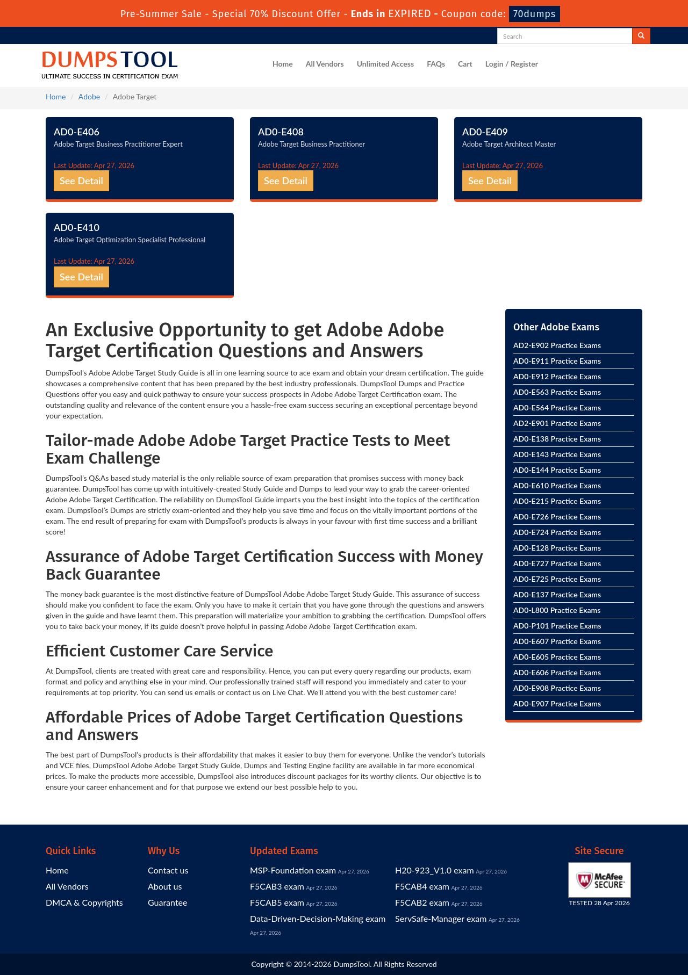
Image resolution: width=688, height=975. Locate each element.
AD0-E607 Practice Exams (557, 641)
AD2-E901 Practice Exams (557, 423)
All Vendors (325, 63)
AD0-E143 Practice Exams (557, 454)
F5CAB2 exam (422, 902)
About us (165, 886)
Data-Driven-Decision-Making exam (317, 918)
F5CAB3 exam (277, 886)
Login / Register (511, 63)
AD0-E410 (76, 227)
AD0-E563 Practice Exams (557, 391)
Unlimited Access (385, 63)
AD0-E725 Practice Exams (557, 578)
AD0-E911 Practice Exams (557, 360)
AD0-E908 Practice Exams (557, 687)
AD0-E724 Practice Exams (557, 532)
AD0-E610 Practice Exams (557, 485)
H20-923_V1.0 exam (434, 870)
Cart (465, 63)
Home (283, 63)
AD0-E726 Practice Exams (557, 516)
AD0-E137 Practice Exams (557, 594)
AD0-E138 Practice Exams (557, 438)
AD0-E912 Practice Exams (557, 376)
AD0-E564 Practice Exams (557, 407)
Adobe (89, 96)
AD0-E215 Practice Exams (557, 500)
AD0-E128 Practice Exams (557, 547)
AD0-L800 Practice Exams (556, 610)
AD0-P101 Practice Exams (557, 625)
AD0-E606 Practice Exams (557, 672)
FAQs (436, 63)
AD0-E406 (76, 132)
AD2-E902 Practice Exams (557, 345)
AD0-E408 (281, 132)
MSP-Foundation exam (293, 870)
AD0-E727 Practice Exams (557, 563)
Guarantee (167, 902)
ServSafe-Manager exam (440, 918)
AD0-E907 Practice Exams (557, 703)
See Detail (81, 180)
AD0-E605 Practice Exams (557, 656)
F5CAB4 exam (422, 886)
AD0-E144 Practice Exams (557, 469)
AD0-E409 (485, 132)
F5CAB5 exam (277, 902)
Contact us (168, 870)
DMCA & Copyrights (84, 902)
